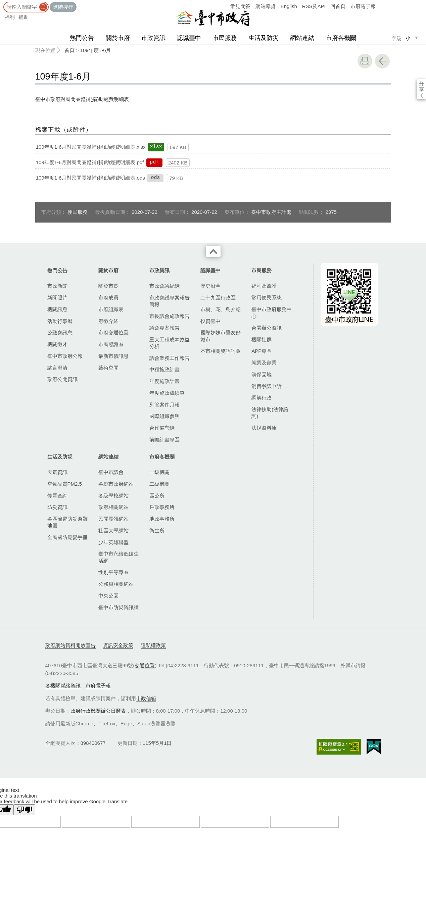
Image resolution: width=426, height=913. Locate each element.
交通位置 (145, 665)
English (289, 6)
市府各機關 (341, 38)
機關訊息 (57, 309)
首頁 (69, 50)
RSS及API (314, 6)
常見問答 (240, 6)
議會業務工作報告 (169, 358)
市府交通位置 (113, 332)
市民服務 (225, 38)
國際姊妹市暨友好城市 (220, 336)
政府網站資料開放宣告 (70, 645)
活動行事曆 (60, 321)
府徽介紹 (108, 321)
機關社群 (261, 339)
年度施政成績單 (167, 393)
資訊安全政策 (118, 645)
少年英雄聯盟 (113, 542)
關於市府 (118, 38)
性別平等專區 (113, 572)
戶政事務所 (162, 507)
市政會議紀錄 (164, 286)
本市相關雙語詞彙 (220, 351)
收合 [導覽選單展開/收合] (213, 251)
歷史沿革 (210, 286)
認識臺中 (189, 38)
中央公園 (108, 595)
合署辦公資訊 (266, 328)
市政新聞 (57, 286)
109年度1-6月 (95, 50)
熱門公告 (82, 38)
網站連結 (302, 38)
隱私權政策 (153, 645)
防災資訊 (57, 507)
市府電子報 (363, 6)
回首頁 (337, 6)
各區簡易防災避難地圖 (67, 522)
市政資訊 (153, 38)
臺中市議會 (111, 472)
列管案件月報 (164, 404)
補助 (23, 17)
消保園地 (261, 374)
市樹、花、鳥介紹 (220, 309)
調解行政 (261, 397)
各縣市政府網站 (116, 484)
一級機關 (159, 472)
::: (2, 3)
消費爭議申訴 (266, 386)
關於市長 (108, 286)
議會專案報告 (164, 328)
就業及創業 (264, 363)
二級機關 (159, 484)
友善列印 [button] (365, 61)
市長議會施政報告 (169, 316)
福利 (10, 17)
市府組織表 (111, 309)
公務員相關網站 (116, 584)
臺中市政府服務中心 (271, 312)
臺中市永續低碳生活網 (118, 557)
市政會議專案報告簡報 (169, 301)
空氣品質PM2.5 (64, 484)
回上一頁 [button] (382, 61)
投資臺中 (210, 321)
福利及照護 (264, 286)
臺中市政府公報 (65, 356)
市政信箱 (146, 698)
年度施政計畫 (164, 381)
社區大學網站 (113, 530)
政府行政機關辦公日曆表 (98, 711)
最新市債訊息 (113, 356)
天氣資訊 (57, 472)
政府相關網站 (113, 507)
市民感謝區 (111, 344)
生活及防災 (263, 38)
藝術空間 (108, 368)
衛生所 (156, 530)
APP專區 (261, 351)
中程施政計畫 (164, 369)
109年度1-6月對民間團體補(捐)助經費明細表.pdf (90, 162)
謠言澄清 (57, 368)
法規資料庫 (264, 428)
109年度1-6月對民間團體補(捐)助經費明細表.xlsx (91, 147)
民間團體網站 (113, 519)
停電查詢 (57, 495)
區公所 (156, 495)
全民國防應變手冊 (67, 537)
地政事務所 (162, 519)
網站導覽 (265, 6)
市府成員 (108, 297)
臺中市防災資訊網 (118, 607)
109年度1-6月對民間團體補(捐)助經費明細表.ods (90, 178)
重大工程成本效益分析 (169, 343)
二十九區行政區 (218, 297)
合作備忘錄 (162, 428)
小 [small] (408, 38)
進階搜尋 (63, 7)
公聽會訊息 (60, 332)
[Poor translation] (24, 809)
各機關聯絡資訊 (63, 685)
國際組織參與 (164, 416)
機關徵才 (57, 344)
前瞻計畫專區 (164, 439)
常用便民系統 (266, 297)
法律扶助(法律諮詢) (269, 412)
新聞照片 (57, 297)
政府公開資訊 (62, 379)
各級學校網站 (113, 495)
